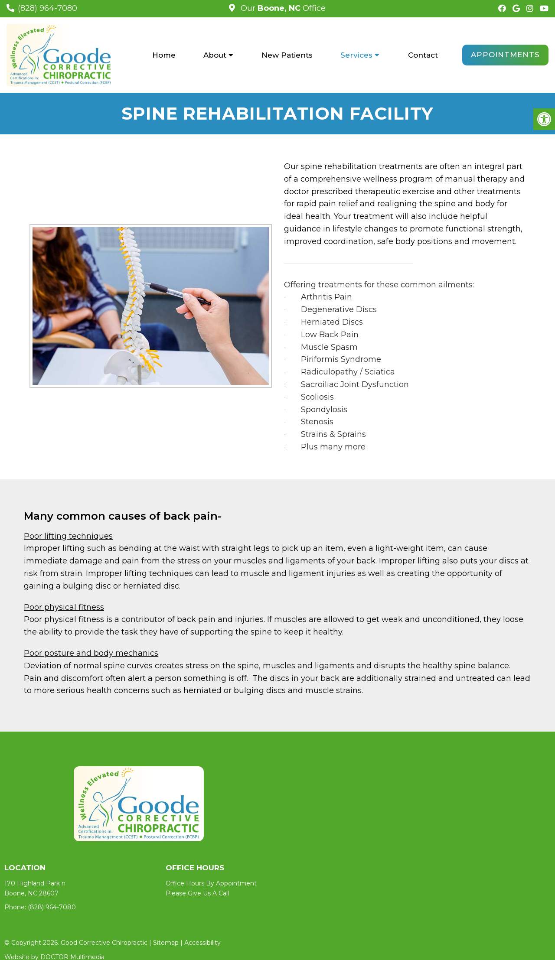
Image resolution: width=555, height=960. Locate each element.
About (214, 55)
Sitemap (166, 943)
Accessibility (202, 943)
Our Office (282, 8)
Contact (423, 55)
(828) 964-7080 (47, 8)
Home (164, 55)
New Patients (287, 55)
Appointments (505, 54)
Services (356, 55)
